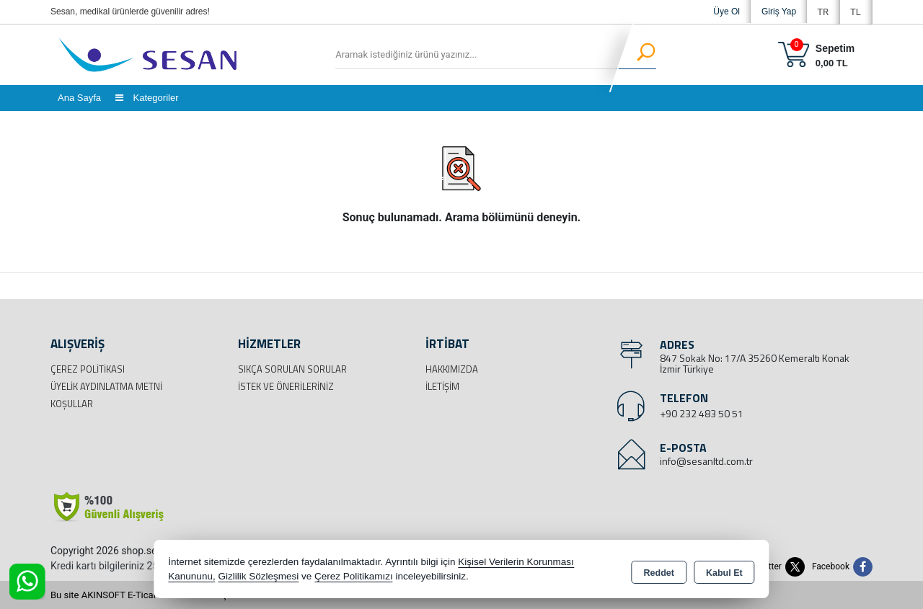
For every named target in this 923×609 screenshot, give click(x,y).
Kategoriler (146, 97)
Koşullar (71, 403)
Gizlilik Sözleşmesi (258, 576)
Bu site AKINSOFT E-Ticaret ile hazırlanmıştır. (143, 595)
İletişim (442, 386)
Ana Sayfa (79, 97)
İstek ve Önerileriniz (286, 386)
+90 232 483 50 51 (701, 413)
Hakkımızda (451, 369)
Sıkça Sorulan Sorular (292, 369)
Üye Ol (726, 11)
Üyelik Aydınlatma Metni (106, 386)
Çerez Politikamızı (353, 576)
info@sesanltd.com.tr (706, 460)
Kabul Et (724, 570)
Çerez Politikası (87, 369)
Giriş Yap (778, 11)
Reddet (659, 570)
